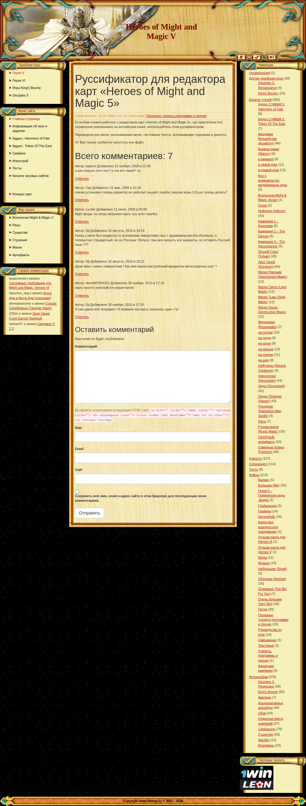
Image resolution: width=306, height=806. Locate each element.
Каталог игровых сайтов (30, 176)
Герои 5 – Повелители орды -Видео (271, 495)
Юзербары (266, 745)
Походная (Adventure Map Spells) (269, 411)
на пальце (265, 349)
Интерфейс (266, 516)
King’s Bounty (268, 692)
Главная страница (26, 119)
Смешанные (267, 640)
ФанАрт (264, 740)
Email (79, 449)
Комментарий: (86, 346)
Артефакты (21, 255)
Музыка (264, 563)
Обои (262, 713)
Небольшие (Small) (272, 569)
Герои (262, 205)
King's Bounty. (268, 93)
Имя (78, 428)
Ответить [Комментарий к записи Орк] (82, 200)
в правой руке (268, 170)
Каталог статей (260, 99)
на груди (264, 338)
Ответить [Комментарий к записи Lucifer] (82, 221)
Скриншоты (267, 729)
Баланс (263, 480)
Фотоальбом (258, 677)
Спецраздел (258, 464)
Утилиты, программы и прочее (268, 655)
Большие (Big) (268, 485)
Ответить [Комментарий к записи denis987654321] (82, 295)
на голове (265, 332)
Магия (17, 247)
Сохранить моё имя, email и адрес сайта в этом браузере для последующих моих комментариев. (141, 498)
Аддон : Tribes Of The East (32, 146)
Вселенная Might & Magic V (32, 217)
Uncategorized (259, 73)
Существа (19, 232)
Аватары (264, 697)
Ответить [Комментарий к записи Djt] (82, 252)
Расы (16, 225)
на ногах (264, 343)
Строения (19, 240)
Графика (19, 153)
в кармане (265, 159)
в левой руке (267, 164)
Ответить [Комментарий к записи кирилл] (82, 178)
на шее (263, 360)
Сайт (79, 470)
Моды (262, 557)
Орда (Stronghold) (271, 386)
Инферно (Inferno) (271, 211)
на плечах (265, 354)
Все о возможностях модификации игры (272, 180)
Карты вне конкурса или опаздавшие (268, 526)
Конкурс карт (22, 194)
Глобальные (267, 505)
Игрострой (20, 161)
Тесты (17, 168)
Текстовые (266, 645)
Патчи (262, 609)
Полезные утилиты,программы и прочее (176, 116)
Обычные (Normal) (272, 579)
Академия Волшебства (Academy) (267, 138)
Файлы (254, 475)
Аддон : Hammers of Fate (31, 138)
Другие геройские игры (266, 78)
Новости (255, 458)
